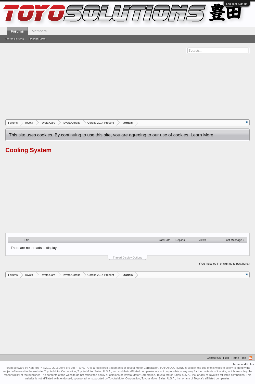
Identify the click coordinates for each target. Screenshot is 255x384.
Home (235, 357)
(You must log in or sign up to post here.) (224, 263)
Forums (17, 31)
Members (39, 31)
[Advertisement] (127, 81)
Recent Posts (37, 38)
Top (243, 357)
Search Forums (14, 38)
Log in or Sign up (236, 3)
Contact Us (214, 357)
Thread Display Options (127, 257)
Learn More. (202, 134)
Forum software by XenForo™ (40, 367)
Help (226, 357)
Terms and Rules (243, 364)
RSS (250, 358)
